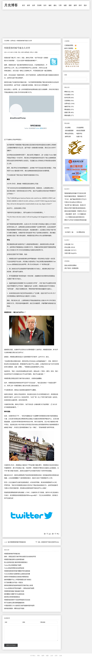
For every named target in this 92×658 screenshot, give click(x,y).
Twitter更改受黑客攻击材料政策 (14, 568)
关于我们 (32, 655)
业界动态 (13, 40)
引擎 (60, 5)
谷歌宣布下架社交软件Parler (50, 542)
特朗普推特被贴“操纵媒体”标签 (14, 591)
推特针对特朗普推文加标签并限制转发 (16, 576)
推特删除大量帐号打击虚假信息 (14, 594)
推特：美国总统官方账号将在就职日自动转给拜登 (20, 556)
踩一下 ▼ (55, 534)
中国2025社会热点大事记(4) (73, 202)
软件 (45, 5)
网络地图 (69, 115)
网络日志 (69, 91)
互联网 (39, 5)
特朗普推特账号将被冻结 (18, 542)
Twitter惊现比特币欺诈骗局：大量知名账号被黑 (19, 588)
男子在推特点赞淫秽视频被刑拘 (14, 602)
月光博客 (11, 5)
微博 (75, 5)
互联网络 (69, 100)
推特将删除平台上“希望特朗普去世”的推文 (17, 579)
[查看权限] (75, 268)
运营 (51, 655)
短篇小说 (79, 136)
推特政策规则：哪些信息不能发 (14, 608)
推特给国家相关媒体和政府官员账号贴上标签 (18, 585)
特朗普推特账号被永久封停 (17, 48)
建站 (55, 5)
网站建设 (69, 109)
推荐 (28, 5)
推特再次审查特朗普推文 (12, 597)
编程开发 (69, 106)
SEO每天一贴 (69, 232)
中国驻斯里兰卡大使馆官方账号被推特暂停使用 (19, 605)
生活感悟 (69, 94)
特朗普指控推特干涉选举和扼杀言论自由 (17, 600)
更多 (85, 5)
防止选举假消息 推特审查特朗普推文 (16, 562)
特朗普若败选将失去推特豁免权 (14, 559)
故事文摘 (68, 136)
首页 (23, 5)
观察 (70, 5)
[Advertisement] (46, 24)
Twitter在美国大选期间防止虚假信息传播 (17, 574)
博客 (38, 655)
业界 (33, 5)
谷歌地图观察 (69, 130)
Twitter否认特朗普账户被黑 (12, 565)
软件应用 (69, 97)
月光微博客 (80, 127)
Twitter (44, 68)
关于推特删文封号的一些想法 (13, 582)
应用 (56, 655)
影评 (80, 5)
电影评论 (79, 133)
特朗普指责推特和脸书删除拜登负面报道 (17, 571)
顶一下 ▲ (47, 534)
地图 (65, 5)
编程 (50, 5)
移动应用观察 (80, 130)
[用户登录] (67, 268)
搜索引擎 (69, 112)
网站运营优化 (69, 133)
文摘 (60, 655)
